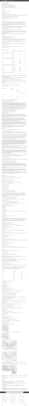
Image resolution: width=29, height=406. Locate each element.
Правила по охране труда (22, 401)
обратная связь (25, 405)
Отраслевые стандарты (4, 401)
